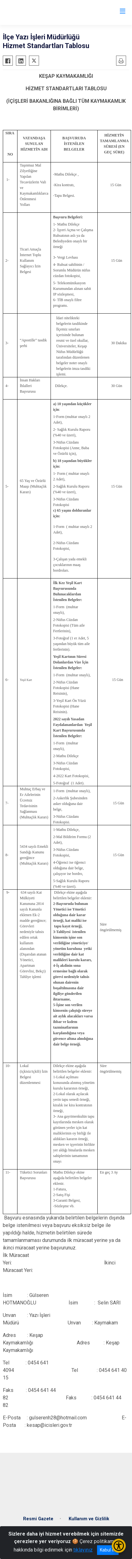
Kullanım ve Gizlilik (89, 1519)
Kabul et (108, 1549)
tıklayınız (83, 1550)
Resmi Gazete (38, 1519)
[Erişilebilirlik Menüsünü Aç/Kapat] (119, 1546)
